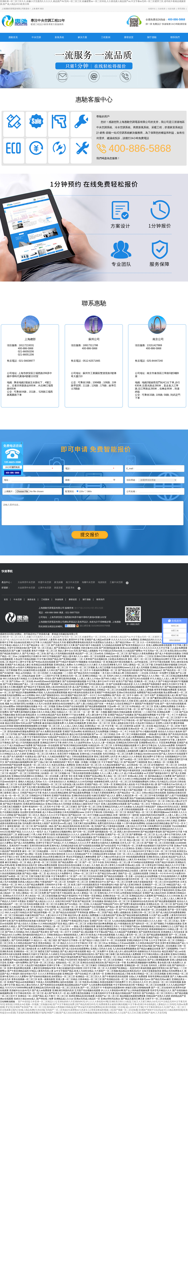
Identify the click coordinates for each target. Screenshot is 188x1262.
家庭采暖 (58, 587)
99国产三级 (52, 1012)
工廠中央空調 (116, 582)
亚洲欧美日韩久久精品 (120, 1001)
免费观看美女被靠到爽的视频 (113, 1004)
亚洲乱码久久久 (114, 1012)
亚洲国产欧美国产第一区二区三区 (29, 1007)
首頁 (6, 599)
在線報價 (161, 9)
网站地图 (34, 639)
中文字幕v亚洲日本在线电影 (141, 1004)
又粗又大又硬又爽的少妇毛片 (146, 1001)
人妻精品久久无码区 (166, 1004)
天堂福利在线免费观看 (27, 1012)
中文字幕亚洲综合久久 (155, 1007)
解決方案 (82, 37)
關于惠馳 (152, 37)
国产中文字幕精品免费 (64, 1004)
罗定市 (9, 1007)
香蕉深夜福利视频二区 (102, 1010)
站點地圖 (171, 9)
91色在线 (39, 1010)
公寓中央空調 (44, 587)
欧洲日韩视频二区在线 (114, 1007)
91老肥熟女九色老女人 (79, 1010)
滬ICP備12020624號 (84, 608)
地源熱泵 (102, 582)
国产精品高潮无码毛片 (87, 1004)
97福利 (42, 1012)
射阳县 (9, 1004)
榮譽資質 (128, 37)
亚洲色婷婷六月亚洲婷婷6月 (71, 1001)
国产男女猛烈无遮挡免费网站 (88, 1007)
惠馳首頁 (13, 37)
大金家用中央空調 (26, 587)
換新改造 (31, 599)
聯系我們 (175, 37)
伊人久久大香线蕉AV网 (97, 1001)
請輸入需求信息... (93, 513)
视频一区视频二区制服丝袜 (39, 1004)
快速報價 (59, 599)
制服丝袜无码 (99, 1012)
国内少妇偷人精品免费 (23, 1010)
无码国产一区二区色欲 (56, 1010)
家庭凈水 (70, 587)
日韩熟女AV (19, 1004)
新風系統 (59, 37)
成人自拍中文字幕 (134, 1007)
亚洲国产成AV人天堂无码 (154, 1012)
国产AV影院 (23, 1001)
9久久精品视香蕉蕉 (173, 1010)
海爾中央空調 (88, 582)
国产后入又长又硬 (131, 1012)
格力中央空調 (72, 582)
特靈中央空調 (44, 582)
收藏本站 (152, 9)
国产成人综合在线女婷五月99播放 (75, 1012)
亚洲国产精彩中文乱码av (151, 1010)
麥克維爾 (58, 582)
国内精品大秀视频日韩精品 (60, 1007)
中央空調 (36, 37)
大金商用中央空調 (26, 582)
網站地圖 (99, 608)
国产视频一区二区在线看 (126, 1010)
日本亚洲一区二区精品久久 (43, 1001)
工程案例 (105, 37)
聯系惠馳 (181, 9)
